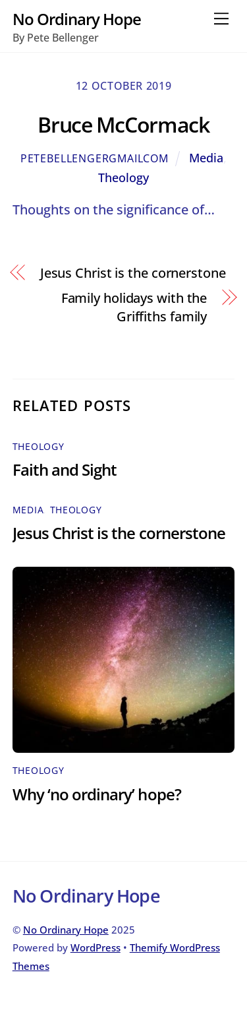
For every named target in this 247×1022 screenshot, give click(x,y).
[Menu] (221, 18)
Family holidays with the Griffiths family (134, 307)
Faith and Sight (65, 469)
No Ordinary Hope (66, 929)
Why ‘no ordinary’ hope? (97, 794)
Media (206, 158)
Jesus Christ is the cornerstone (133, 273)
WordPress (95, 947)
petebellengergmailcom (94, 158)
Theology (123, 177)
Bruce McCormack (123, 124)
